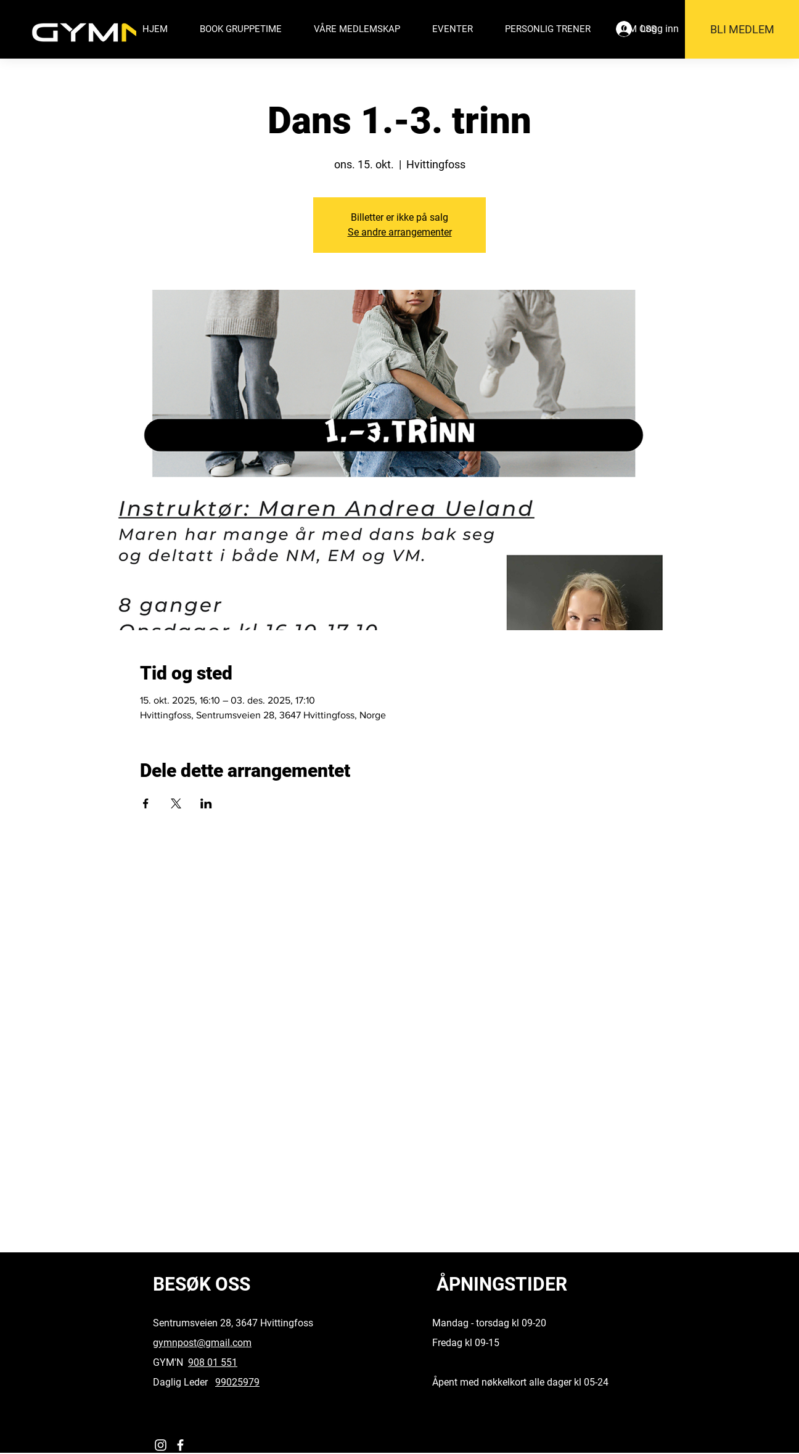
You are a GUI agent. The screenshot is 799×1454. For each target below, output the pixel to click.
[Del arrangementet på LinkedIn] (206, 803)
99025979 (237, 1382)
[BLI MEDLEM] (742, 29)
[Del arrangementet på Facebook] (146, 803)
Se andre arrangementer (400, 232)
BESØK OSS (201, 1284)
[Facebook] (180, 1445)
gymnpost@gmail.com (202, 1343)
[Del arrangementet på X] (176, 803)
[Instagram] (160, 1445)
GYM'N (170, 1362)
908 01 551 (212, 1362)
